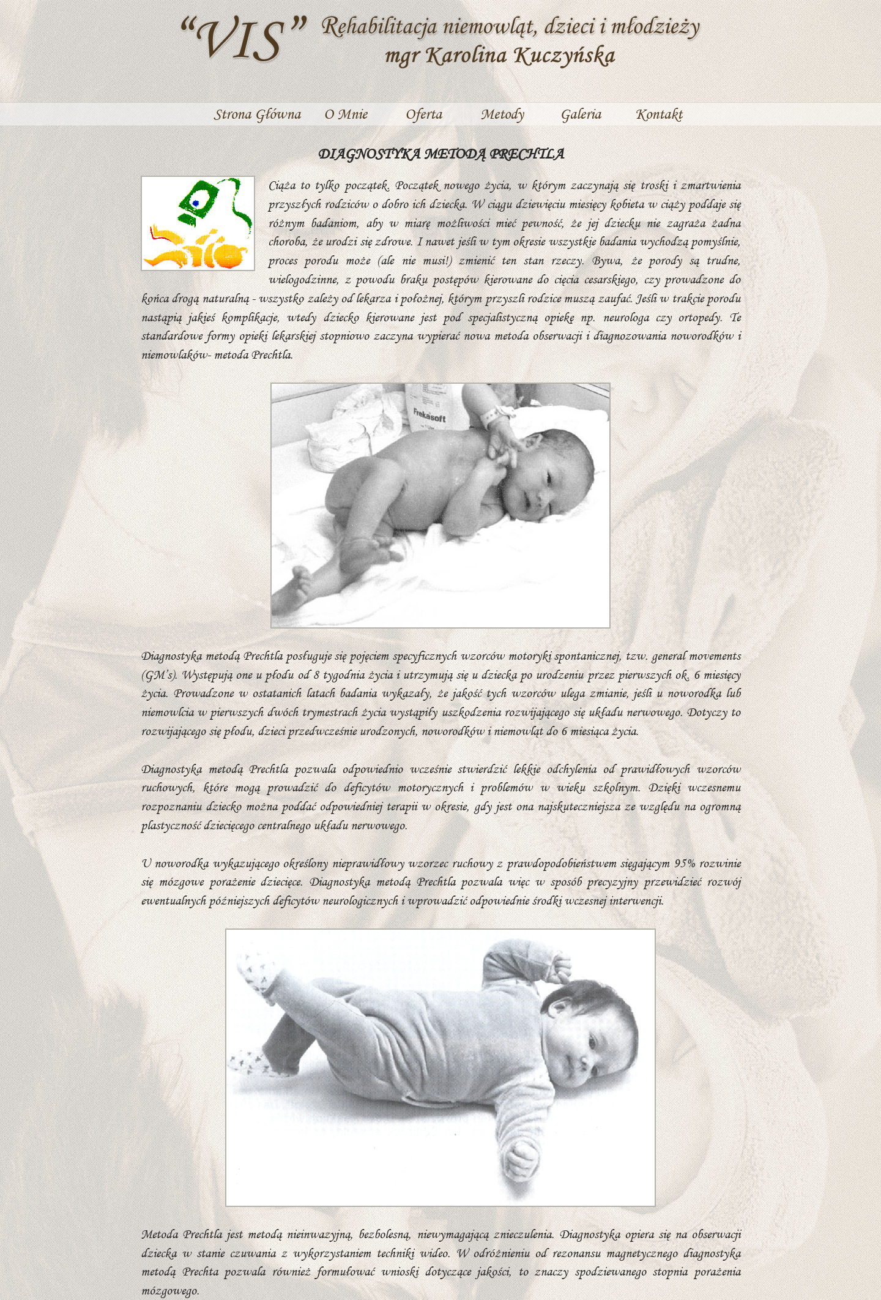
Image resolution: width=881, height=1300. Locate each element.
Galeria (580, 113)
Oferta (423, 113)
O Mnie (345, 113)
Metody (501, 113)
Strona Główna (257, 113)
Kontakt (658, 113)
